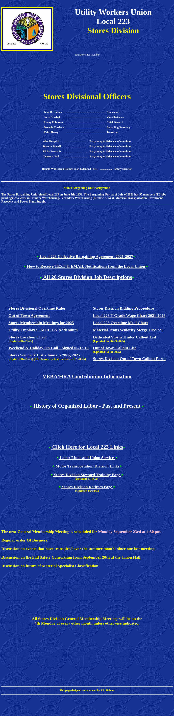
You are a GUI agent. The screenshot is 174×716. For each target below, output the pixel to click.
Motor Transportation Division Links (87, 466)
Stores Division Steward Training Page (87, 475)
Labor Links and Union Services (87, 457)
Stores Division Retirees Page (87, 487)
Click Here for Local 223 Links (87, 447)
